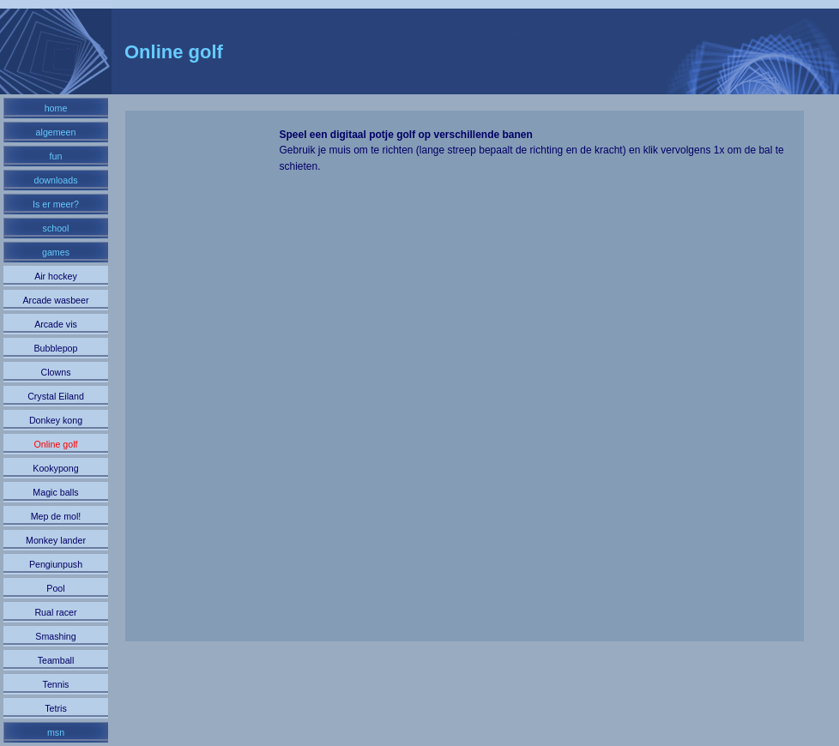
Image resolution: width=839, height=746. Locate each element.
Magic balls (55, 492)
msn (55, 732)
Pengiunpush (55, 564)
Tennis (56, 684)
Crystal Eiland (55, 396)
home (56, 108)
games (55, 252)
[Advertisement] (203, 384)
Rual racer (55, 612)
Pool (55, 588)
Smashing (55, 636)
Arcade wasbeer (55, 300)
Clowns (56, 372)
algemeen (56, 132)
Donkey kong (55, 420)
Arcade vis (55, 324)
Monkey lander (56, 540)
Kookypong (55, 468)
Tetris (55, 708)
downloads (56, 180)
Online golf (56, 444)
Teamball (56, 660)
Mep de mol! (56, 516)
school (56, 228)
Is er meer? (56, 204)
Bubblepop (56, 348)
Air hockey (55, 276)
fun (56, 156)
